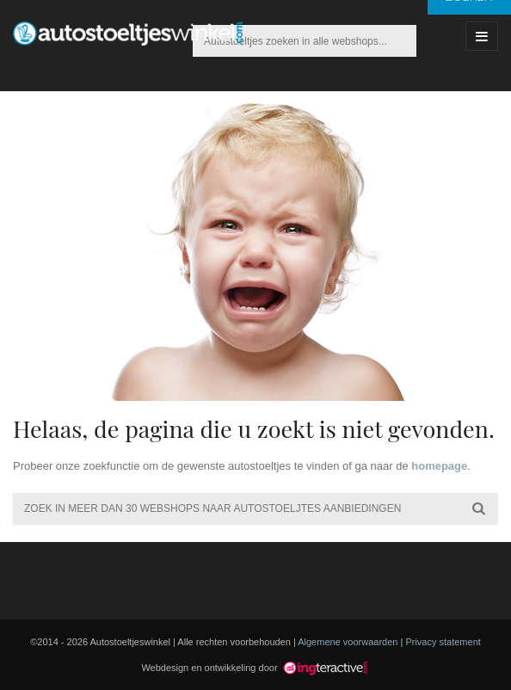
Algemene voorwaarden (347, 642)
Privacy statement (442, 642)
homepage (439, 465)
